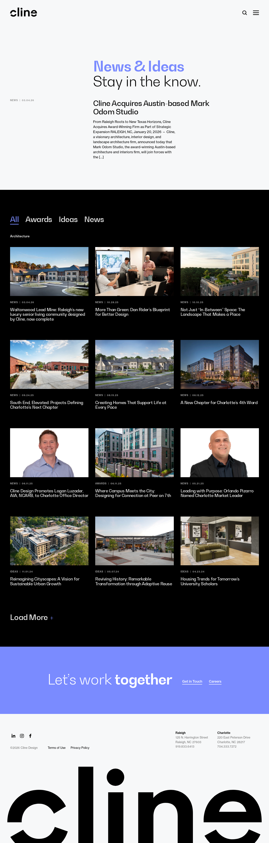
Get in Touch (192, 681)
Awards (38, 219)
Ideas (68, 219)
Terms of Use (57, 748)
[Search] (244, 13)
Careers (215, 681)
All (14, 219)
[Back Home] (23, 15)
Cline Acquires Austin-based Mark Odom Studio (151, 107)
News (94, 219)
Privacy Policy (80, 748)
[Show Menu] (256, 13)
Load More (29, 617)
